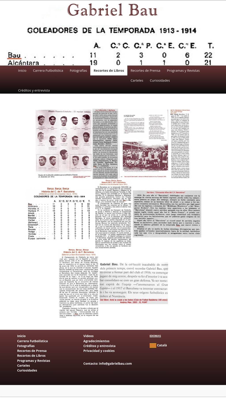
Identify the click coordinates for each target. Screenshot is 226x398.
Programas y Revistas (183, 70)
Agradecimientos (96, 342)
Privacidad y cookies (99, 352)
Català (158, 346)
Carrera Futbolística (48, 70)
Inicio (22, 70)
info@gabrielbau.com (115, 364)
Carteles (137, 80)
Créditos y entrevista (34, 90)
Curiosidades (160, 80)
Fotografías (78, 70)
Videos (88, 337)
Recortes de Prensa (145, 70)
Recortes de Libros (109, 70)
